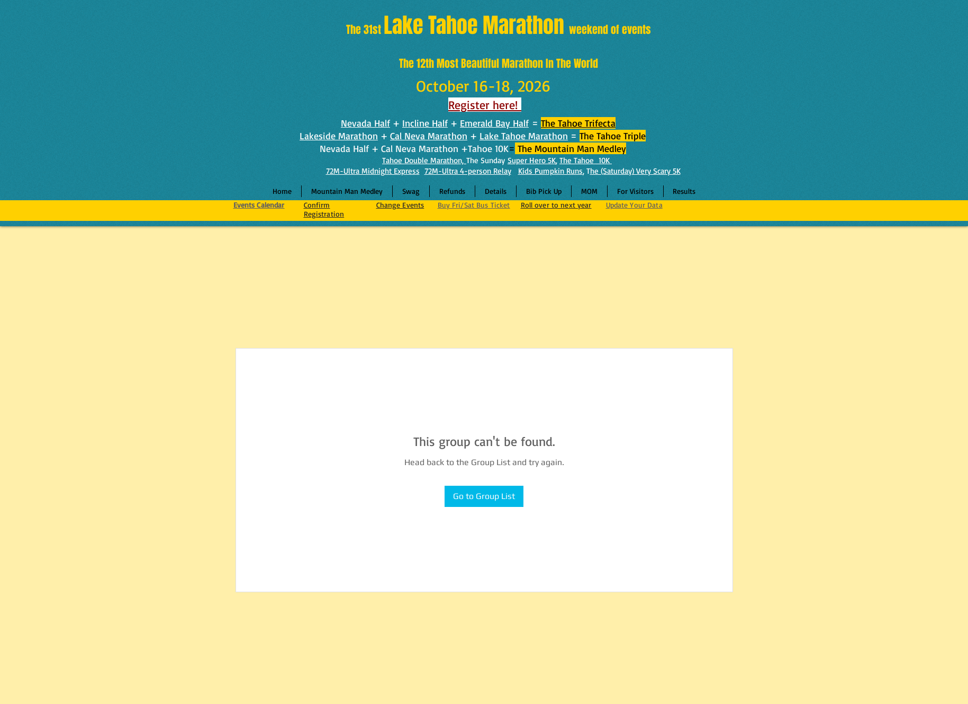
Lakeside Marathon (339, 135)
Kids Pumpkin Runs (550, 171)
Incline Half (425, 123)
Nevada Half (365, 123)
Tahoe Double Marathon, (424, 160)
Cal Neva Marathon (428, 135)
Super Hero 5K (532, 160)
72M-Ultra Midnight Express (373, 171)
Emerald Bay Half (494, 123)
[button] (495, 191)
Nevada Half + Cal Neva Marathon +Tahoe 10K (414, 148)
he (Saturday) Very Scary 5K (635, 171)
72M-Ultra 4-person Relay (467, 171)
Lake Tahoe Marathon (524, 135)
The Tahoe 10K (585, 160)
